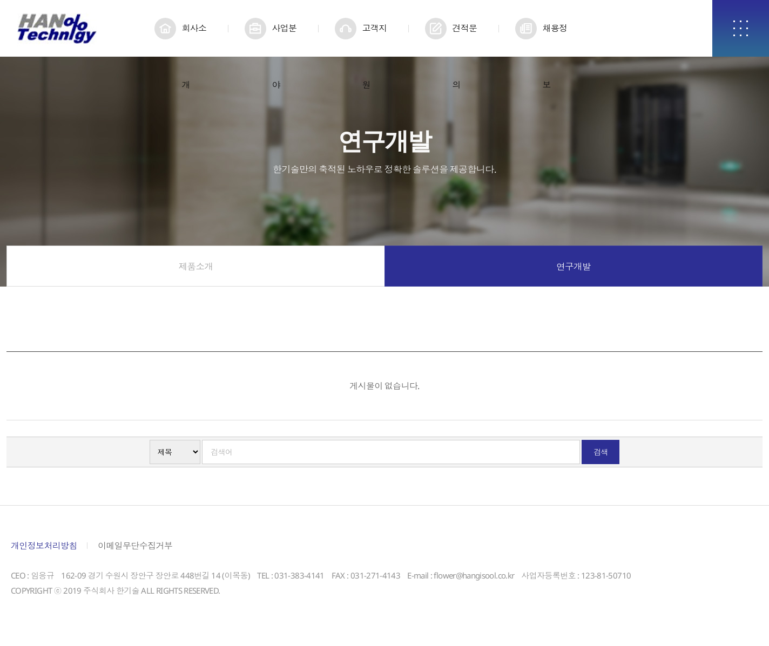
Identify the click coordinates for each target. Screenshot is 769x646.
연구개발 (573, 269)
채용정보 (554, 39)
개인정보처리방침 (44, 549)
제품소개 (195, 269)
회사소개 (193, 39)
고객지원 (374, 39)
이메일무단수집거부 (135, 549)
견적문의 (464, 39)
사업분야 (284, 39)
